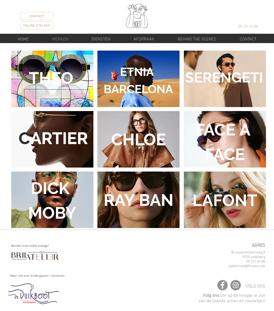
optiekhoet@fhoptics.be (247, 266)
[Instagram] (235, 285)
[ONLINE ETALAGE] (37, 25)
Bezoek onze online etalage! (29, 246)
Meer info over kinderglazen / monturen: (37, 276)
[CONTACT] (37, 16)
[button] (101, 39)
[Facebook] (222, 285)
